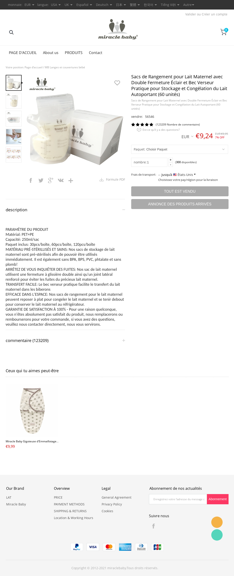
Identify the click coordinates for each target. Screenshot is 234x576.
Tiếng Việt (168, 4)
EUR (187, 136)
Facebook (153, 526)
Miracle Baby (16, 504)
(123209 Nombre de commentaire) (178, 124)
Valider (190, 14)
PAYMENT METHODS (69, 504)
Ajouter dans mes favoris (117, 83)
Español (82, 4)
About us (50, 52)
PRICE (58, 497)
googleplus (50, 180)
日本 (119, 4)
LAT (8, 497)
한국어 (148, 4)
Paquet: (139, 149)
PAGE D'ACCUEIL (23, 52)
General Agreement (116, 497)
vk (60, 180)
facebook (30, 180)
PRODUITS (74, 52)
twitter (40, 180)
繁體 (133, 4)
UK (67, 4)
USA (54, 4)
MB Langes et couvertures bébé (65, 67)
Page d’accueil (34, 67)
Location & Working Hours (73, 518)
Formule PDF (115, 179)
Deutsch (102, 4)
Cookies (107, 511)
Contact (95, 52)
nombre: (140, 162)
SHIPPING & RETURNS (70, 511)
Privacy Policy (112, 504)
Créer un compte (214, 14)
